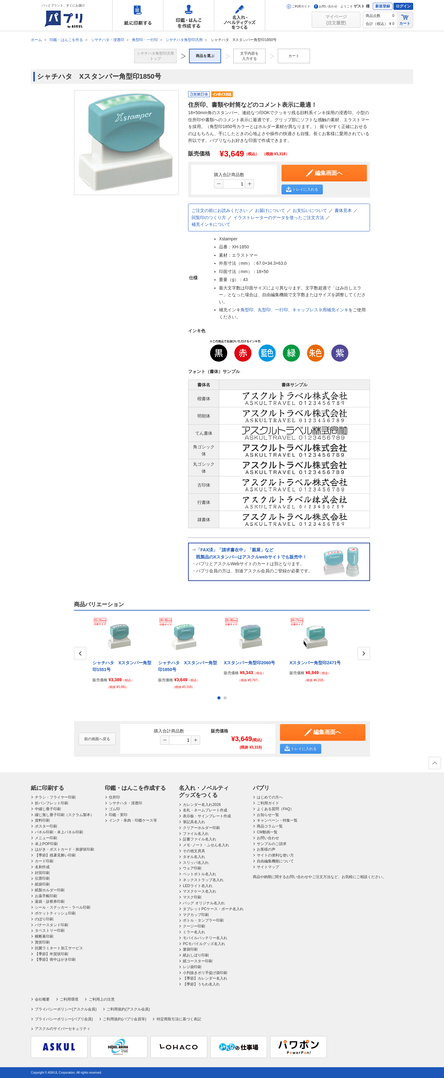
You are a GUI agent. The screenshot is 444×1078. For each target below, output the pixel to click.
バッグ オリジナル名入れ (203, 903)
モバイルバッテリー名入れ (205, 938)
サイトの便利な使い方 (275, 855)
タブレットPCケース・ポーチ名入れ (213, 909)
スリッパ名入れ (196, 862)
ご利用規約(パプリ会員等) (124, 1019)
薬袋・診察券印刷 (49, 901)
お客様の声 (266, 849)
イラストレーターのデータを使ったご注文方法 (278, 217)
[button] (249, 184)
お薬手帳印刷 (46, 896)
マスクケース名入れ (199, 891)
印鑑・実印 (118, 815)
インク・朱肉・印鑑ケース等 (133, 820)
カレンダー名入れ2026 (202, 804)
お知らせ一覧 (268, 815)
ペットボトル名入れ (199, 874)
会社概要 (42, 999)
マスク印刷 (192, 897)
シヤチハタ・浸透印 (125, 803)
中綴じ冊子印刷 (48, 809)
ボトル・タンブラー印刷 (203, 920)
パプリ (261, 788)
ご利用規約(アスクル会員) (128, 1009)
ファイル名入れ (196, 833)
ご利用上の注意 (102, 999)
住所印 (114, 797)
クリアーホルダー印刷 (201, 828)
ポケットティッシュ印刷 (55, 913)
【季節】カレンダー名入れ (205, 978)
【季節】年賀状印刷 (51, 954)
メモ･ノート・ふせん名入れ (206, 845)
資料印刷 (42, 820)
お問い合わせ (325, 6)
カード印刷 (44, 861)
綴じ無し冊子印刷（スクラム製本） (64, 815)
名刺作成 (42, 867)
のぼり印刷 (44, 919)
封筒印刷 (42, 873)
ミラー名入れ (194, 932)
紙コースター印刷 (197, 961)
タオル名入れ (194, 857)
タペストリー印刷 (49, 930)
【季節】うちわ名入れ (201, 984)
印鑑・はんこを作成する (188, 15)
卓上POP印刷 (46, 844)
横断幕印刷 (44, 936)
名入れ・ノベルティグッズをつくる (239, 15)
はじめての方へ (270, 797)
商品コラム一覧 (270, 826)
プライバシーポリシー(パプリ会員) (64, 1019)
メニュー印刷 (46, 838)
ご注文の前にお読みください (219, 210)
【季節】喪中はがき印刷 (55, 959)
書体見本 (343, 210)
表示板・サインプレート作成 (207, 816)
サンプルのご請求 (271, 844)
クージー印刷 (194, 926)
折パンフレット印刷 (51, 803)
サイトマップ (268, 867)
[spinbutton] (234, 184)
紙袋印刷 (42, 884)
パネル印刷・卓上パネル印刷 (59, 832)
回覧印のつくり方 (208, 217)
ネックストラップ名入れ (203, 880)
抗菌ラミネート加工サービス (59, 948)
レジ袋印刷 (192, 967)
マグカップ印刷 (196, 915)
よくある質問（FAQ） (275, 809)
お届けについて (270, 210)
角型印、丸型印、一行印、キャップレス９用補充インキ (294, 309)
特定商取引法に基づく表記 (179, 1019)
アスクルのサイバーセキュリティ (62, 1028)
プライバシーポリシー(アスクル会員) (66, 1009)
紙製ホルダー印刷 (49, 890)
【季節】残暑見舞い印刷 (55, 855)
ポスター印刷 (46, 826)
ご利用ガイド (298, 6)
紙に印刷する (138, 15)
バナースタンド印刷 (51, 925)
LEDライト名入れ (197, 886)
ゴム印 (114, 809)
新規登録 (382, 6)
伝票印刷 (42, 878)
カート (404, 20)
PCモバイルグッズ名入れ (204, 944)
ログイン (403, 6)
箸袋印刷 (190, 949)
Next (364, 653)
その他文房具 (194, 851)
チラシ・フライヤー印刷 (55, 797)
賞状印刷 (42, 942)
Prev (80, 653)
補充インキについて (210, 224)
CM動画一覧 (267, 832)
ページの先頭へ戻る (434, 765)
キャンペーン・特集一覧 (277, 820)
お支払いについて (310, 210)
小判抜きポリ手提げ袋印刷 (205, 973)
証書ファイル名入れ (199, 839)
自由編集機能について (275, 861)
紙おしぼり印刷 (196, 955)
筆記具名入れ (194, 822)
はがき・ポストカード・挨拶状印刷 (64, 849)
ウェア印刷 (192, 868)
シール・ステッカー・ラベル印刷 (62, 907)
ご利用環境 (69, 999)
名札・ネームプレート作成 (205, 810)
